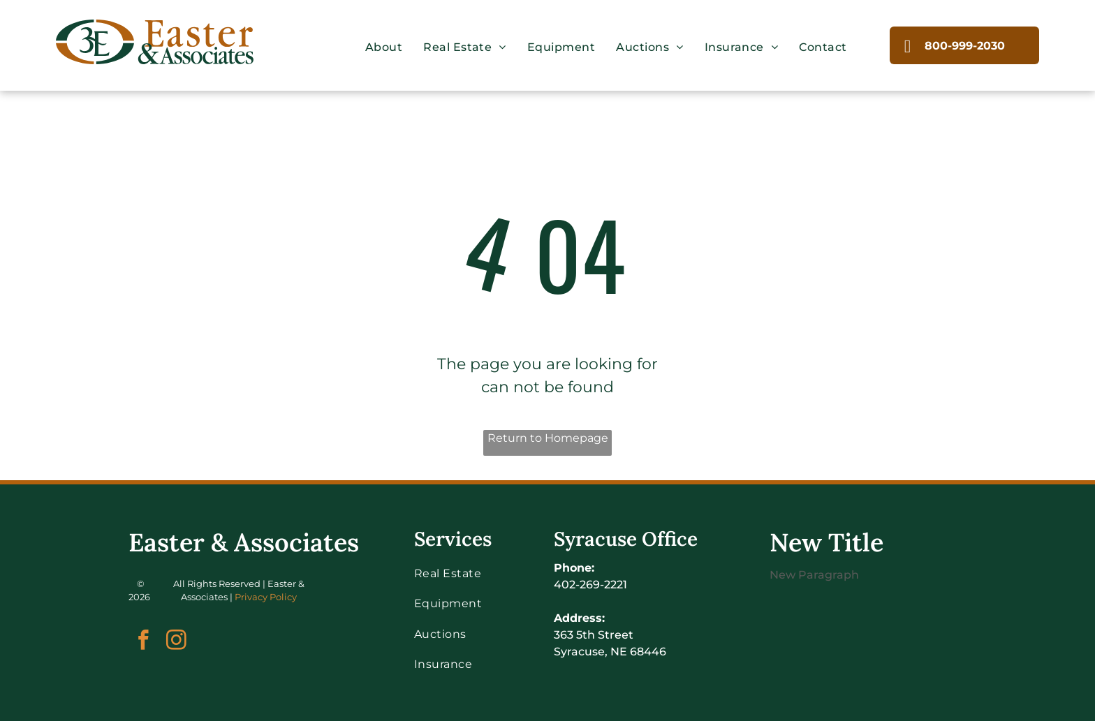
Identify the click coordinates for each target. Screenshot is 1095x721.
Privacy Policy (266, 596)
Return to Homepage (547, 438)
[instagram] (176, 642)
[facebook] (143, 642)
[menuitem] (384, 47)
